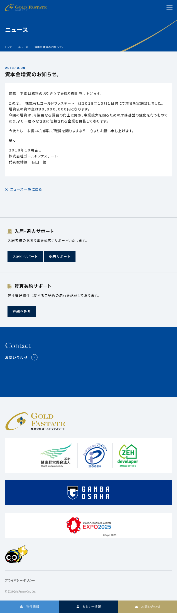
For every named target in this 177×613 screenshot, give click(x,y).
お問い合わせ (16, 357)
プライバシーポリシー (20, 580)
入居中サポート (25, 256)
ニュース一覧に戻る (26, 189)
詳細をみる (21, 311)
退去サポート (59, 256)
